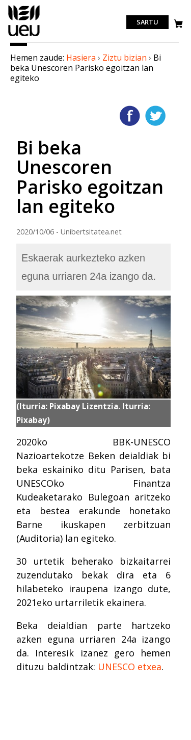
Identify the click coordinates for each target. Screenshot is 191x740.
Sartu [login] (147, 22)
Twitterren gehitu (155, 115)
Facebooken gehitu (130, 115)
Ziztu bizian (124, 57)
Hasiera (81, 57)
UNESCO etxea (129, 666)
